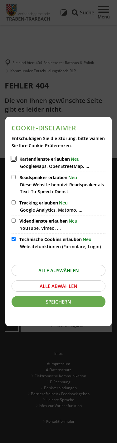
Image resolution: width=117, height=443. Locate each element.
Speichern (58, 302)
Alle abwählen (58, 286)
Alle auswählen (58, 270)
